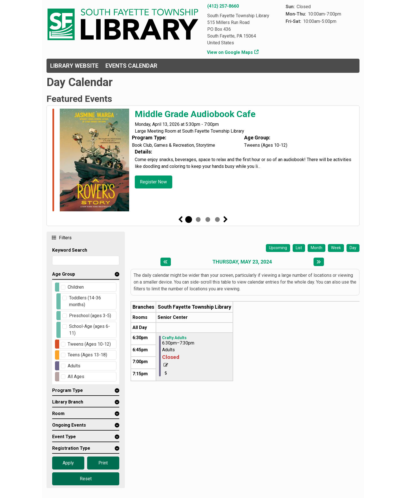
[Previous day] (165, 262)
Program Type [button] (67, 390)
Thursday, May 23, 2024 (242, 262)
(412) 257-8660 (223, 6)
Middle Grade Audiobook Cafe (195, 114)
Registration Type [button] (71, 448)
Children (76, 287)
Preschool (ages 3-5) (90, 315)
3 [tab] (207, 219)
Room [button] (58, 413)
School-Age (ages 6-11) (89, 330)
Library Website (74, 65)
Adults (74, 365)
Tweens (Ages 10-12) (89, 344)
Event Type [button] (64, 436)
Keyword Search (69, 250)
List (299, 247)
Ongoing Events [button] (69, 425)
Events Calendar (131, 65)
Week (336, 247)
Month (316, 247)
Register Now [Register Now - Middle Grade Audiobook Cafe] (153, 182)
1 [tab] (188, 219)
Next (225, 219)
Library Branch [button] (67, 402)
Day (353, 247)
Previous (180, 219)
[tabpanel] (203, 161)
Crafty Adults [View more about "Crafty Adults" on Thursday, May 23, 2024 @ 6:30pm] (174, 338)
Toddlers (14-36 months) (85, 301)
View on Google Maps (230, 52)
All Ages (76, 376)
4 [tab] (217, 219)
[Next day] (319, 262)
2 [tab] (198, 219)
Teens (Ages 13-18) (87, 354)
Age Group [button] (63, 274)
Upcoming (278, 247)
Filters (65, 237)
